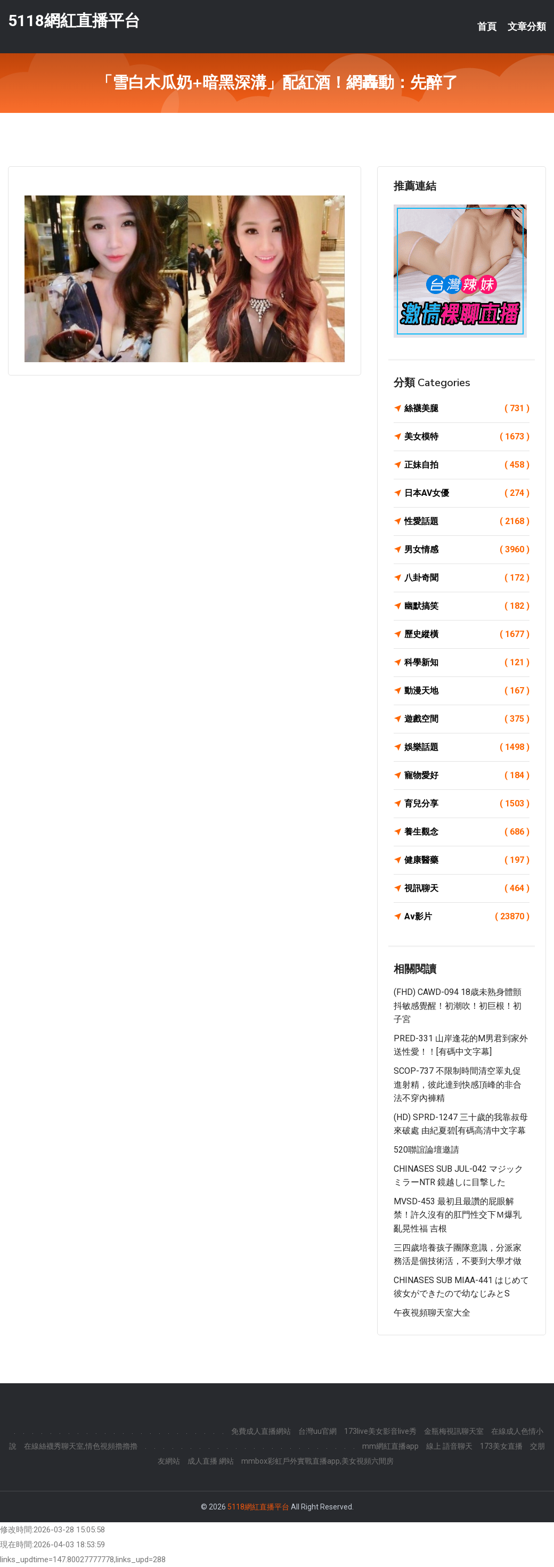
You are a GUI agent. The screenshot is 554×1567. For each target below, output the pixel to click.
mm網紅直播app (390, 1446)
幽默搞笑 (466, 606)
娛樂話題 (466, 747)
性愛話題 (466, 521)
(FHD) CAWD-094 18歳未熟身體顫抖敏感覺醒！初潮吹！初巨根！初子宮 (458, 1005)
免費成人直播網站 (261, 1431)
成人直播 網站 (211, 1461)
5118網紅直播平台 (74, 20)
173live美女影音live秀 (380, 1431)
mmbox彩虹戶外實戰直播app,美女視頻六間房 (317, 1461)
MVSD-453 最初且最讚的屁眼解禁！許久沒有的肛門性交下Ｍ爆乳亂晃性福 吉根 (458, 1215)
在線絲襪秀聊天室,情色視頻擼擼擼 (80, 1446)
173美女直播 (501, 1446)
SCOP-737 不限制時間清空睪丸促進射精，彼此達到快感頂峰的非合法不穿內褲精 (458, 1084)
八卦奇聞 (466, 577)
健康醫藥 (466, 860)
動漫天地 (466, 690)
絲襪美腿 (466, 408)
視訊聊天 (466, 888)
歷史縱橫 (466, 634)
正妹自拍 (466, 465)
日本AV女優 (466, 493)
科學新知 (466, 662)
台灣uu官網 (317, 1431)
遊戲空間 (466, 719)
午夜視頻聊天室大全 (432, 1313)
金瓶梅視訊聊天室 (454, 1431)
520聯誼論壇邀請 (426, 1150)
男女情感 (466, 549)
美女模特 (466, 436)
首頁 (486, 26)
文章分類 (527, 26)
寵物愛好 (466, 775)
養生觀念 (466, 832)
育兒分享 (466, 803)
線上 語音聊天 (449, 1446)
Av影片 (466, 916)
